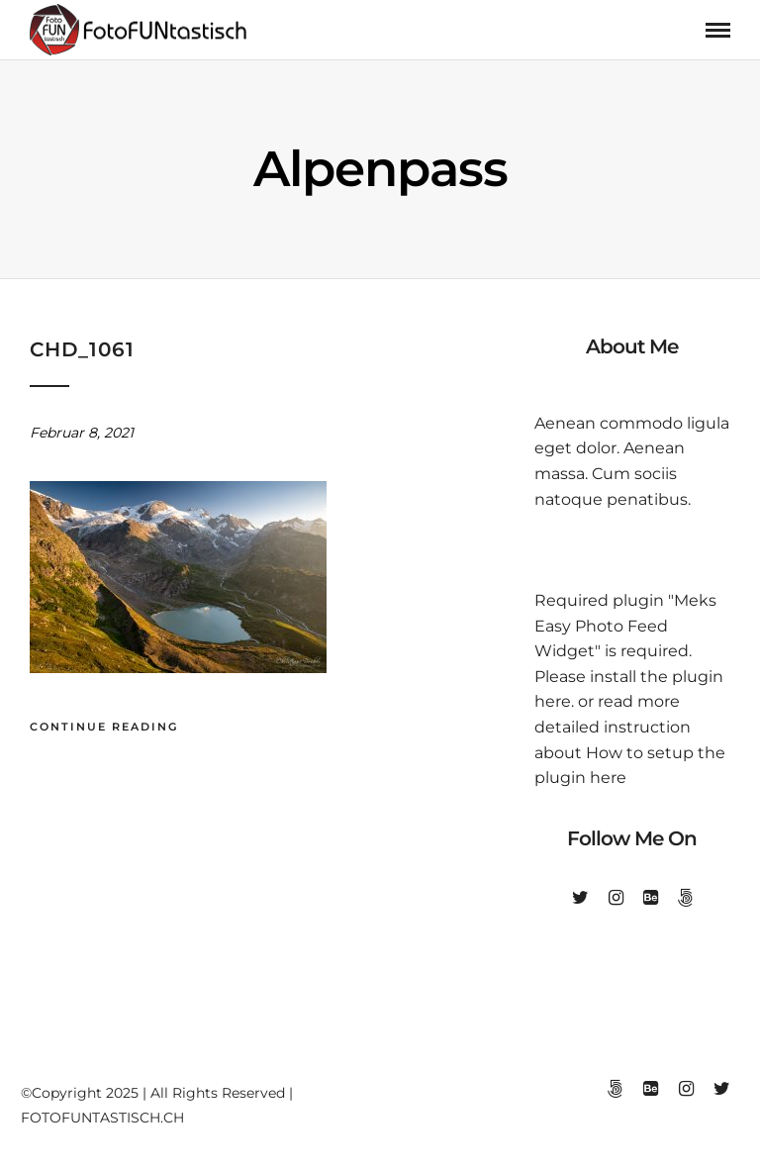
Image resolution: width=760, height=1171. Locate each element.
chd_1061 (82, 349)
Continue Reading (104, 726)
